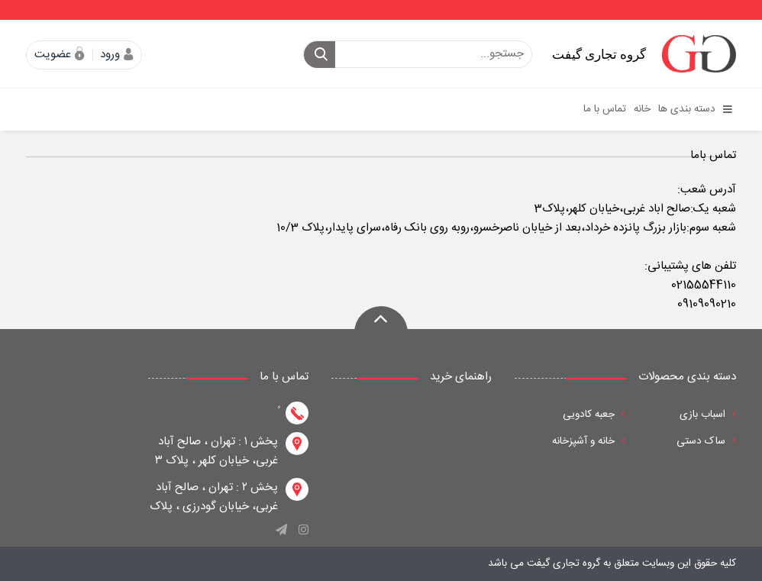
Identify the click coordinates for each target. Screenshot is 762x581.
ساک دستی (706, 441)
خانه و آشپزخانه (588, 441)
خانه (642, 109)
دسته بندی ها (695, 109)
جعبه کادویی (594, 414)
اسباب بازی (708, 414)
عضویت (52, 54)
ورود (110, 54)
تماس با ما (604, 109)
